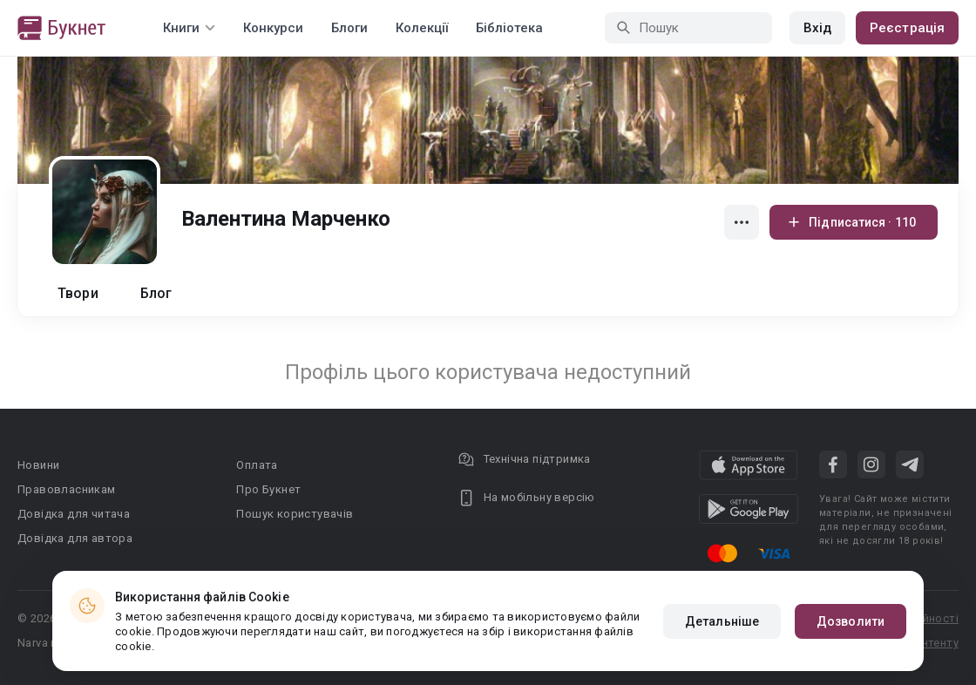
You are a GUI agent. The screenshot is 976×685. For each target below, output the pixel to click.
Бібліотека (509, 28)
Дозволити (850, 621)
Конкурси (273, 28)
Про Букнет (268, 489)
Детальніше (722, 621)
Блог (156, 293)
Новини (38, 464)
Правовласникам (66, 489)
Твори (78, 293)
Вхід (817, 28)
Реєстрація (907, 28)
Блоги (349, 28)
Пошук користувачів (294, 513)
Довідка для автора (74, 538)
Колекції (422, 28)
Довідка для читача (73, 513)
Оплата (256, 464)
